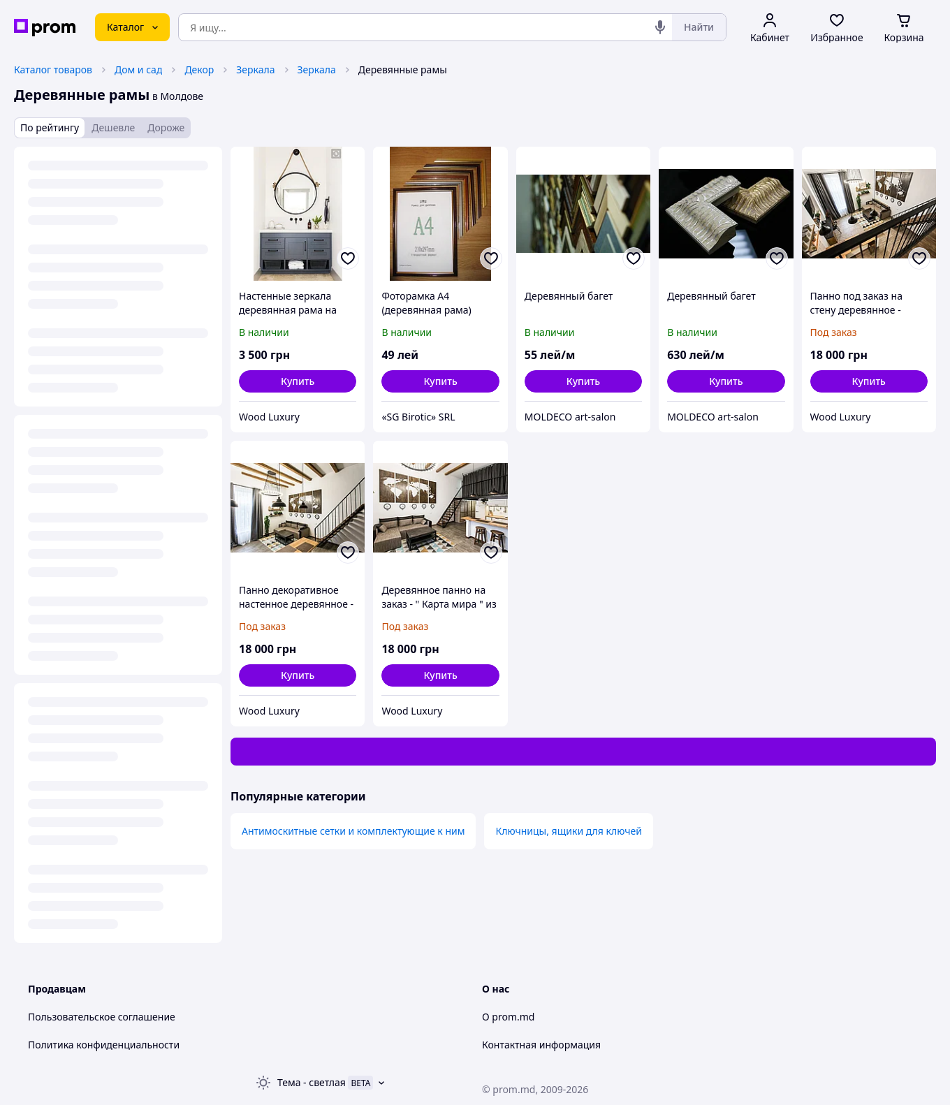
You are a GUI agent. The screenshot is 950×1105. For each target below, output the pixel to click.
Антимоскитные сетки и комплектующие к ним (353, 830)
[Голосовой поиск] (660, 27)
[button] (297, 381)
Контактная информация (541, 1044)
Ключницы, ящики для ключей (568, 830)
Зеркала (255, 69)
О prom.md (508, 1016)
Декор (199, 69)
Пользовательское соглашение (101, 1016)
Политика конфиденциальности (104, 1044)
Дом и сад (138, 69)
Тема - (311, 1082)
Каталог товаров (53, 69)
